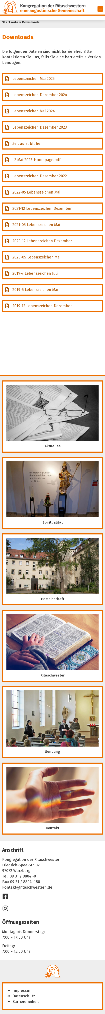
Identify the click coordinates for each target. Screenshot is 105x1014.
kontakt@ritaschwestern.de (27, 887)
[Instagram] (5, 908)
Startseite (10, 22)
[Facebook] (5, 896)
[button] (100, 9)
